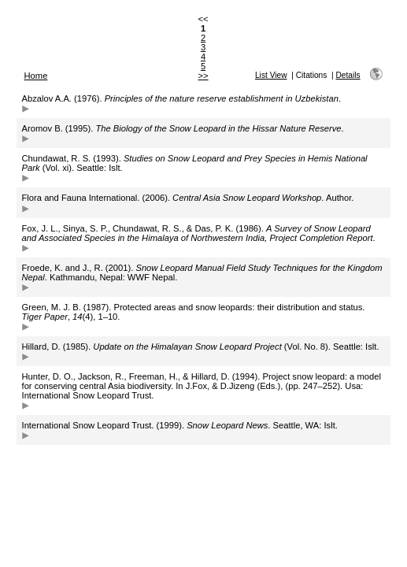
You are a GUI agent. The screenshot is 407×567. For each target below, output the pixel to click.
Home (36, 75)
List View (271, 75)
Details (347, 75)
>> (203, 75)
